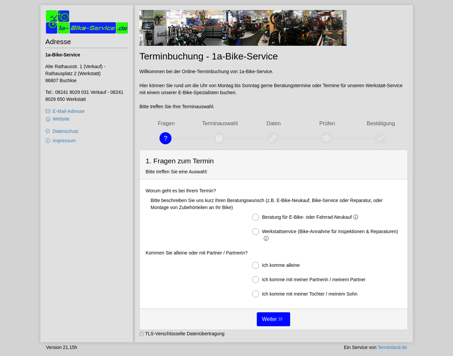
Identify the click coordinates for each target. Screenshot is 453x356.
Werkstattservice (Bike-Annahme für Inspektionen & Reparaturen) (325, 234)
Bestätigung (381, 123)
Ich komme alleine (276, 265)
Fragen (166, 123)
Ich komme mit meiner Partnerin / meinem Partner (309, 279)
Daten (273, 123)
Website (61, 119)
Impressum (64, 140)
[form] (273, 240)
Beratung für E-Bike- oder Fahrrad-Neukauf (306, 217)
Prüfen (327, 123)
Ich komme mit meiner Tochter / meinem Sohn (304, 294)
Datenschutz (66, 131)
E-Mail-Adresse (69, 111)
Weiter (269, 319)
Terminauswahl (220, 123)
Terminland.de (392, 347)
